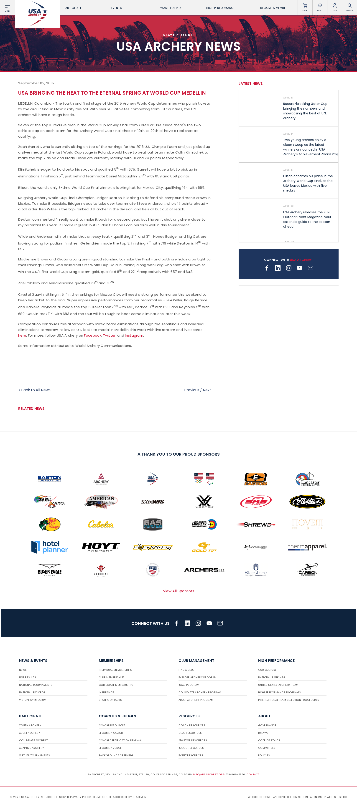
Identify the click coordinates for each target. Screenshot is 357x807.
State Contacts (110, 700)
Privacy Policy (81, 797)
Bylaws (263, 733)
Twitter (109, 335)
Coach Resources (112, 725)
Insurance (106, 692)
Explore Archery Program (197, 677)
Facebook (92, 335)
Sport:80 (340, 797)
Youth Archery (30, 725)
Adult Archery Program (195, 700)
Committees (266, 748)
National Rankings (271, 677)
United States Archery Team (278, 685)
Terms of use (102, 797)
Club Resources (190, 733)
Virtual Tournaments (34, 755)
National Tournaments (35, 685)
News (23, 670)
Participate (84, 8)
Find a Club (186, 670)
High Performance (226, 8)
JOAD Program (188, 685)
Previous (191, 390)
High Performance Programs (279, 692)
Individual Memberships (115, 670)
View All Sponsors (178, 591)
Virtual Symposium (32, 700)
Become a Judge (110, 748)
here (22, 335)
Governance (267, 725)
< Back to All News (34, 390)
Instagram (134, 335)
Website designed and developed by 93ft (276, 797)
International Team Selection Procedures (288, 700)
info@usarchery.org (208, 774)
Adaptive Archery (31, 748)
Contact (253, 774)
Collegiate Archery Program (199, 692)
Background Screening (116, 755)
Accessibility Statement (130, 797)
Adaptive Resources (192, 740)
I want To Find (179, 8)
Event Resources (190, 755)
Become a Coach (111, 733)
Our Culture (267, 670)
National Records (32, 692)
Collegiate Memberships (116, 685)
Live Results (27, 677)
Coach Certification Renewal (120, 740)
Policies (264, 755)
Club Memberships (112, 677)
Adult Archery (29, 733)
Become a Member (274, 8)
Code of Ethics (269, 740)
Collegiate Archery (33, 740)
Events (131, 8)
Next (207, 390)
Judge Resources (191, 748)
